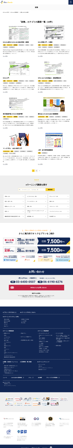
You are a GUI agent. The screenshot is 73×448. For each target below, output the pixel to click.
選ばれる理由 (6, 320)
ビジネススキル (41, 116)
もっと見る (5, 56)
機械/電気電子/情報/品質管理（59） (13, 216)
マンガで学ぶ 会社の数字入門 (12, 148)
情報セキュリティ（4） (10, 206)
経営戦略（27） (30, 216)
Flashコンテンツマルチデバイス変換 (45, 336)
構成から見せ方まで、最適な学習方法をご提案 (63, 338)
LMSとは (40, 362)
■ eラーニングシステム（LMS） (11, 318)
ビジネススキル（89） (32, 196)
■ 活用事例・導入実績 (25, 358)
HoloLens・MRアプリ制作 (44, 348)
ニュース (5, 373)
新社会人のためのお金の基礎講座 (48, 114)
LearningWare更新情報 (16, 373)
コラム (29, 373)
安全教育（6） (53, 216)
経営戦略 (15, 80)
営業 (5, 348)
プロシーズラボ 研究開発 (51, 373)
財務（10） (52, 201)
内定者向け (6, 47)
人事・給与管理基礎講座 (45, 150)
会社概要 (40, 373)
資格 (5, 345)
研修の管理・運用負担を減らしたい (11, 362)
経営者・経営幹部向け (58, 80)
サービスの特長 (59, 333)
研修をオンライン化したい (9, 363)
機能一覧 (5, 323)
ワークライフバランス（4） (56, 211)
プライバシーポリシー (25, 442)
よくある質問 (23, 322)
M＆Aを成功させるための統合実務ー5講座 (16, 42)
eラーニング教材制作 (43, 331)
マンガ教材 (41, 342)
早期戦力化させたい (8, 365)
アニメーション (42, 339)
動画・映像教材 (42, 337)
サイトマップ (44, 442)
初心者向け (45, 47)
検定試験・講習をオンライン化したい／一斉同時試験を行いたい (11, 367)
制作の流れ (58, 344)
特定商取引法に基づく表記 (27, 340)
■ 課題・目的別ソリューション (10, 359)
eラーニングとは (42, 360)
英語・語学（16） (9, 201)
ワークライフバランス (8, 352)
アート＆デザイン (7, 341)
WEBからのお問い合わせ (38, 289)
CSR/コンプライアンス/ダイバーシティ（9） (35, 211)
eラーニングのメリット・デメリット (46, 363)
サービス (5, 325)
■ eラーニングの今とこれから (28, 313)
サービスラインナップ (44, 333)
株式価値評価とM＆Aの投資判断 (13, 114)
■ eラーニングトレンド (43, 358)
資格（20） (29, 206)
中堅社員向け (21, 80)
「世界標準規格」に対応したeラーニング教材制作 (62, 341)
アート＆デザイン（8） (32, 201)
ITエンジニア (6, 338)
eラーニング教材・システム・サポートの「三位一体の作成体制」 (62, 336)
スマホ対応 (6, 153)
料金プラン (6, 326)
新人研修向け (56, 47)
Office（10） (7, 196)
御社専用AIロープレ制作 (43, 349)
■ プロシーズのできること (9, 313)
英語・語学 (6, 339)
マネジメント (9, 80)
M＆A (40, 47)
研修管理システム (7, 379)
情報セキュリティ (7, 344)
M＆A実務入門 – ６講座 (45, 42)
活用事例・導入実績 (25, 320)
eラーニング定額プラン (26, 336)
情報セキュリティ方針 (36, 442)
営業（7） (7, 211)
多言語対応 (41, 343)
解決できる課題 (7, 322)
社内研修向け (12, 47)
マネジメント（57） (54, 206)
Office (5, 335)
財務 (36, 7)
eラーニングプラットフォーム (10, 380)
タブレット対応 (12, 153)
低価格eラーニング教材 (43, 340)
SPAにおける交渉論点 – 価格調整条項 (49, 78)
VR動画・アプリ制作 (43, 346)
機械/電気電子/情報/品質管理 (9, 353)
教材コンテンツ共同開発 (43, 345)
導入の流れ (23, 323)
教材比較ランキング (42, 365)
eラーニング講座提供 (8, 331)
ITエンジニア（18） (54, 196)
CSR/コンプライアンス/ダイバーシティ (10, 350)
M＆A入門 (6, 78)
